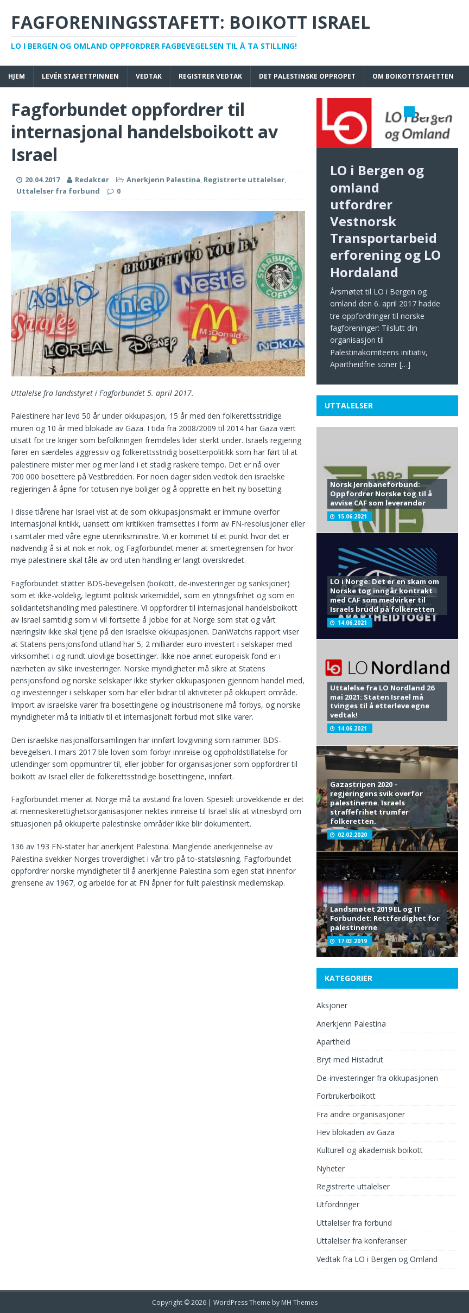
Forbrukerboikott (346, 1096)
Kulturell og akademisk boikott (369, 1150)
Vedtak (149, 76)
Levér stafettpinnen (80, 76)
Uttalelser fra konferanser (361, 1240)
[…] (405, 364)
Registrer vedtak (210, 76)
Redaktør (92, 179)
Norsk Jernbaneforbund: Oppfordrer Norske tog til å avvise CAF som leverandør (381, 493)
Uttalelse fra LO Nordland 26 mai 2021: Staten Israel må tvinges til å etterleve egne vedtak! (382, 701)
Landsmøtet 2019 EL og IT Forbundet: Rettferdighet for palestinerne (385, 918)
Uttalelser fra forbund (58, 191)
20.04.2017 (42, 179)
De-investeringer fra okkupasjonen (377, 1078)
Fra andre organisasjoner (360, 1114)
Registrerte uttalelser (244, 179)
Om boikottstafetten (413, 76)
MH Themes (299, 1302)
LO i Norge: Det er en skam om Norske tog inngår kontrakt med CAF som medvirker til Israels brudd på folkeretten (384, 595)
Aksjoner (331, 1005)
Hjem (16, 76)
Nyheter (330, 1168)
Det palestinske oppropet (307, 76)
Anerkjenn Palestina (163, 179)
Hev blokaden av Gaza (355, 1132)
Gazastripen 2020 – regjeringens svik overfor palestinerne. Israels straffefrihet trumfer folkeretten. (376, 802)
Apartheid (333, 1041)
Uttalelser (349, 405)
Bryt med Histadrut (349, 1059)
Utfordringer (337, 1204)
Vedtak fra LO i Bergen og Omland (377, 1259)
